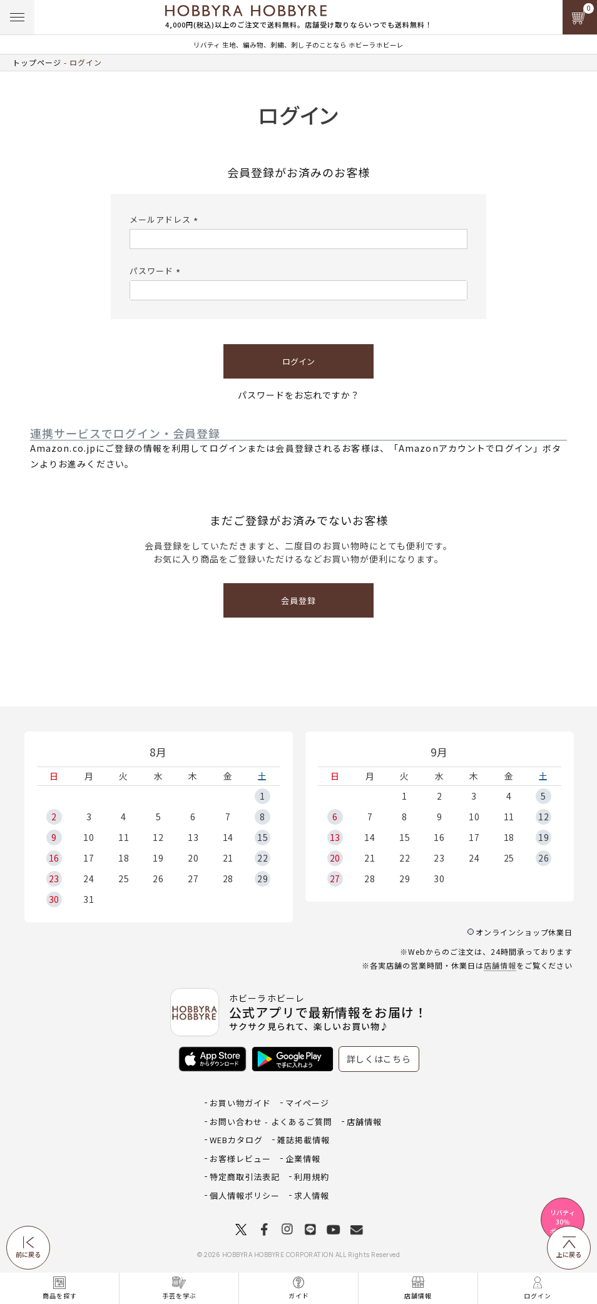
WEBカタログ (236, 1140)
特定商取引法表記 (245, 1177)
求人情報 (311, 1195)
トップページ (37, 62)
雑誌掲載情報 (303, 1140)
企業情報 (302, 1158)
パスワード (157, 271)
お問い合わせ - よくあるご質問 (271, 1122)
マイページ (307, 1103)
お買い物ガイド (240, 1103)
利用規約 (311, 1177)
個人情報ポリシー (245, 1195)
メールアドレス (166, 219)
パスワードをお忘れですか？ (299, 395)
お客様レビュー (240, 1158)
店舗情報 (500, 965)
